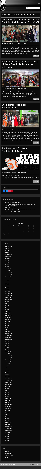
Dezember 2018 (8, 381)
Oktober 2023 (8, 279)
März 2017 (7, 423)
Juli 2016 (7, 437)
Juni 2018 (7, 393)
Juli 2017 (7, 415)
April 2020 (7, 350)
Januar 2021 (7, 334)
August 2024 (7, 261)
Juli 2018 (7, 391)
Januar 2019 (7, 378)
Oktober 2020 (8, 340)
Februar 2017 (8, 425)
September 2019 (8, 364)
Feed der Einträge (9, 456)
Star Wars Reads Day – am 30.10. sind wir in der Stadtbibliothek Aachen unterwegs (20, 67)
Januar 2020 (7, 356)
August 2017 (7, 413)
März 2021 (7, 330)
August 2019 (7, 366)
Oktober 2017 (8, 409)
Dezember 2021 (8, 318)
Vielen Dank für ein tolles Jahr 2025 (13, 205)
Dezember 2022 (8, 296)
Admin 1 (14, 46)
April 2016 (7, 441)
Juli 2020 (7, 344)
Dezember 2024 (8, 257)
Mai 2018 (7, 395)
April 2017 (7, 421)
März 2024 (7, 269)
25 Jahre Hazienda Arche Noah (11, 210)
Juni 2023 (7, 285)
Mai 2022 (7, 308)
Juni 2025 (7, 251)
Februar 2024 (8, 271)
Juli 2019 (7, 368)
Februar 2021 (8, 332)
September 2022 (8, 302)
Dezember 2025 (8, 249)
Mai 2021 (7, 326)
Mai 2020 (7, 348)
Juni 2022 (7, 306)
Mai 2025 (7, 253)
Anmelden (7, 454)
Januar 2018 (7, 403)
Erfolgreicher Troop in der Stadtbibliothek (14, 109)
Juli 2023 (7, 283)
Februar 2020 (8, 354)
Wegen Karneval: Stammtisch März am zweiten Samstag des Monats (20, 212)
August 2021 (7, 324)
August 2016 (7, 435)
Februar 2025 (8, 255)
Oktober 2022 (8, 300)
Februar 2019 (8, 376)
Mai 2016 (7, 439)
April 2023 (7, 289)
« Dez (4, 237)
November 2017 (8, 407)
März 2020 (7, 352)
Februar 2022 (8, 314)
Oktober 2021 (8, 320)
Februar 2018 (8, 401)
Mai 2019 (7, 372)
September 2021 (8, 322)
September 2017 (8, 411)
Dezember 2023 (8, 275)
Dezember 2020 (8, 336)
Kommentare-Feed (9, 458)
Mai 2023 (7, 287)
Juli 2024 (7, 263)
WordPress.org (8, 460)
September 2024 (8, 259)
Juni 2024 (7, 265)
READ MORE (36, 58)
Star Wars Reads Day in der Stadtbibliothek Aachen (15, 152)
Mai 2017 (7, 419)
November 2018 (8, 383)
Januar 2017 (7, 427)
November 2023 (8, 277)
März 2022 (7, 312)
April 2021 (7, 328)
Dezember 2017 (8, 405)
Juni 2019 (7, 370)
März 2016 (7, 443)
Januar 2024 (7, 273)
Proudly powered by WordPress (8, 467)
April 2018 (7, 397)
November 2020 (8, 338)
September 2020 (8, 342)
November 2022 (8, 298)
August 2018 (7, 389)
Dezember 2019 (8, 358)
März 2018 (7, 399)
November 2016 (8, 431)
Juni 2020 (7, 346)
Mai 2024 (7, 267)
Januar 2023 (7, 293)
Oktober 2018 (8, 385)
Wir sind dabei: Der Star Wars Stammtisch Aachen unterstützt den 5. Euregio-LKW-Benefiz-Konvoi (20, 207)
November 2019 (8, 360)
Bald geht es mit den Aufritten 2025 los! (13, 214)
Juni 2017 (7, 417)
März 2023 (7, 292)
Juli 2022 (7, 304)
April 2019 (7, 374)
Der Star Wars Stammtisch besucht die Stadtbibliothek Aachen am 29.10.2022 (19, 22)
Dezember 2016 (8, 429)
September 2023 (8, 281)
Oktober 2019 (8, 362)
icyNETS (38, 467)
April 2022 (7, 310)
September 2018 (8, 387)
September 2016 (8, 433)
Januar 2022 (7, 316)
